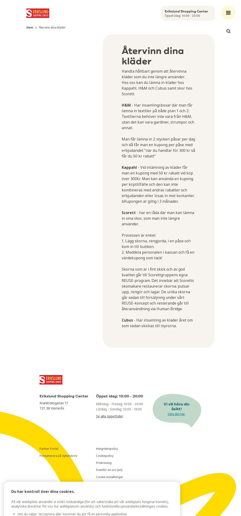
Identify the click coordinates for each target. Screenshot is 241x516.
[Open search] (228, 31)
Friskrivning (104, 463)
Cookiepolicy (104, 456)
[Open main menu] (228, 13)
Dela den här (176, 414)
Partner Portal (49, 449)
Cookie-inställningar (109, 477)
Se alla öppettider (109, 416)
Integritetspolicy (107, 449)
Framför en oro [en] (109, 470)
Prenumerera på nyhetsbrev (58, 456)
